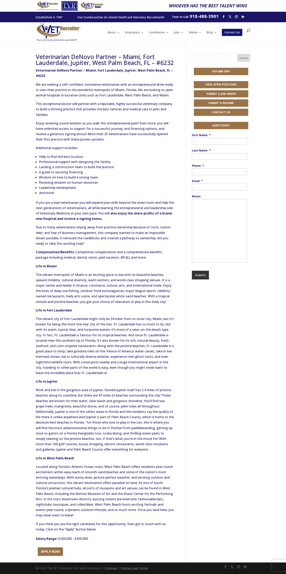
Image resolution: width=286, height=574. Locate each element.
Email (197, 181)
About (111, 32)
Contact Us (232, 32)
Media (193, 32)
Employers (132, 32)
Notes (196, 196)
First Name (201, 135)
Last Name (201, 150)
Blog (210, 32)
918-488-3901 (221, 71)
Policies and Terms (134, 568)
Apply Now (50, 551)
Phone (198, 166)
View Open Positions (221, 84)
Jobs (177, 32)
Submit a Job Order (221, 94)
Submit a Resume (221, 103)
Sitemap (111, 568)
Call (185, 17)
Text (175, 17)
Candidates (157, 32)
